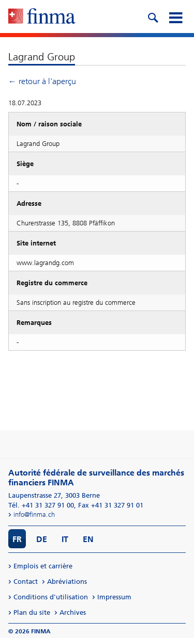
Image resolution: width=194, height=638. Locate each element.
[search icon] (152, 16)
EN (88, 539)
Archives (72, 612)
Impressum (114, 597)
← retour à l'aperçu (42, 81)
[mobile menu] (175, 16)
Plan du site (31, 612)
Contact (25, 581)
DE (41, 539)
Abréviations (67, 581)
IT (65, 539)
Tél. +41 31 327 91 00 (41, 505)
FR (17, 539)
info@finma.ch (34, 514)
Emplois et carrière (42, 566)
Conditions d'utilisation (50, 597)
